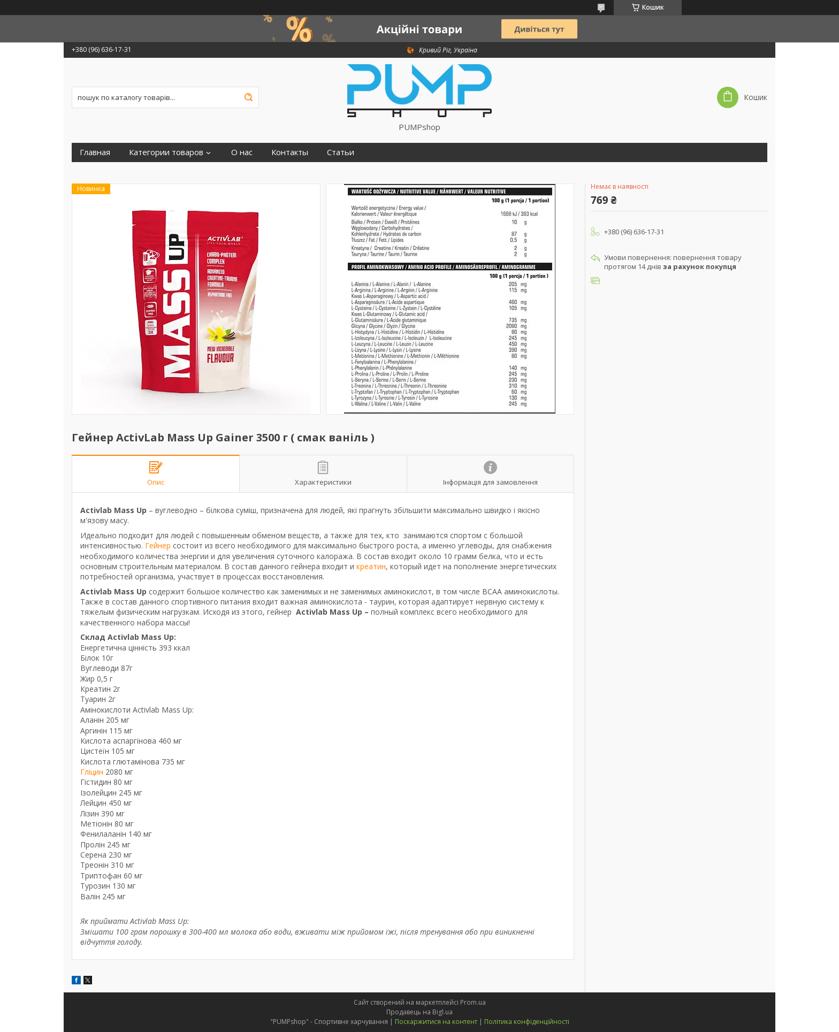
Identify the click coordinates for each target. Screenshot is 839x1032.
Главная (95, 152)
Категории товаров (166, 152)
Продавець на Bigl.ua (419, 1011)
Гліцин (91, 772)
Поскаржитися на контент (436, 1021)
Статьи (340, 152)
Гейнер (158, 545)
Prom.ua (473, 1002)
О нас (242, 152)
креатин (371, 566)
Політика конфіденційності (526, 1021)
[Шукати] (248, 97)
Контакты (289, 152)
